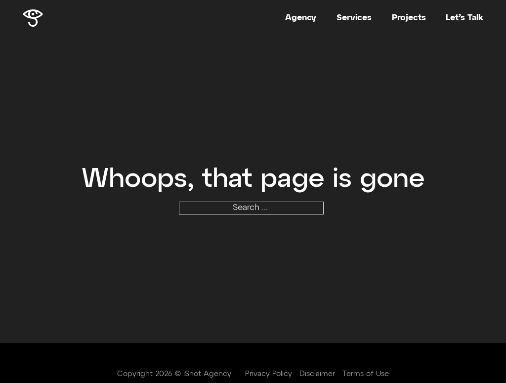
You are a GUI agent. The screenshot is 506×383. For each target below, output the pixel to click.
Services (354, 17)
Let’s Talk (464, 17)
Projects (409, 17)
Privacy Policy (268, 374)
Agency (300, 17)
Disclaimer (317, 374)
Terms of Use (365, 374)
